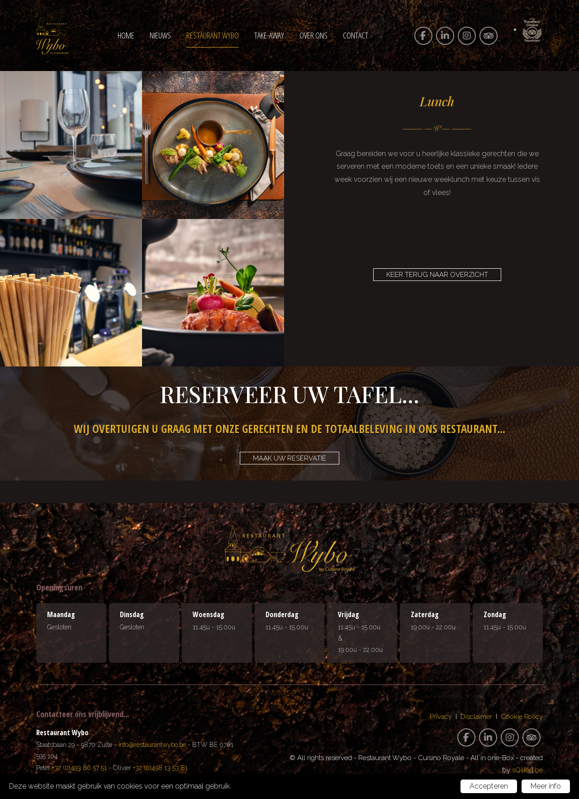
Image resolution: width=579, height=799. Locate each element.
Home (126, 35)
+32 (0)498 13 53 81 (160, 767)
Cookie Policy (522, 717)
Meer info (546, 786)
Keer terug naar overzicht (437, 275)
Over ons (313, 35)
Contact (355, 35)
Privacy (441, 717)
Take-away (269, 35)
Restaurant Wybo (212, 35)
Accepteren (489, 786)
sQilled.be (527, 770)
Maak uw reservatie (289, 458)
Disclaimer (476, 717)
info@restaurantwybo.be (152, 744)
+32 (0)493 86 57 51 (79, 767)
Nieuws (160, 35)
